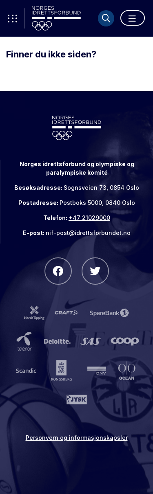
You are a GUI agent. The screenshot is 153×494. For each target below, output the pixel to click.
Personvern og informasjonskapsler (77, 437)
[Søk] (106, 18)
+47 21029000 (89, 217)
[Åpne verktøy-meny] (12, 18)
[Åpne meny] (132, 18)
